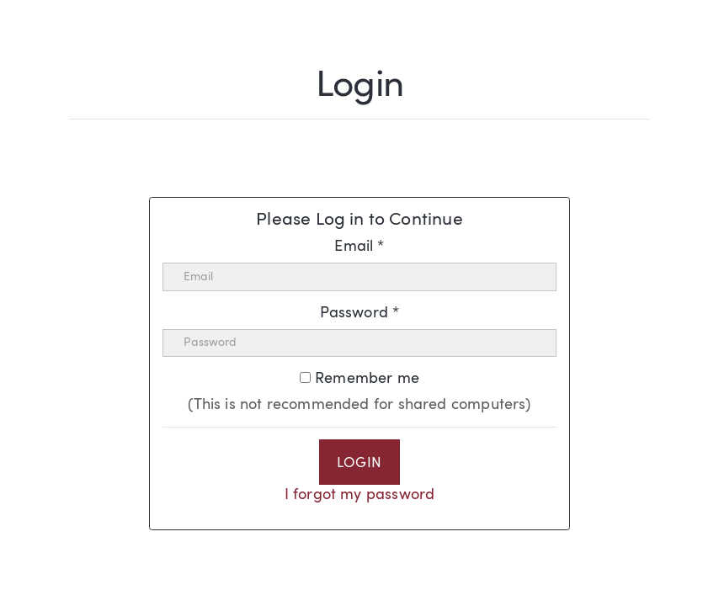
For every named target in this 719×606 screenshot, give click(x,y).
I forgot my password (360, 494)
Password (360, 313)
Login (359, 463)
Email (359, 246)
